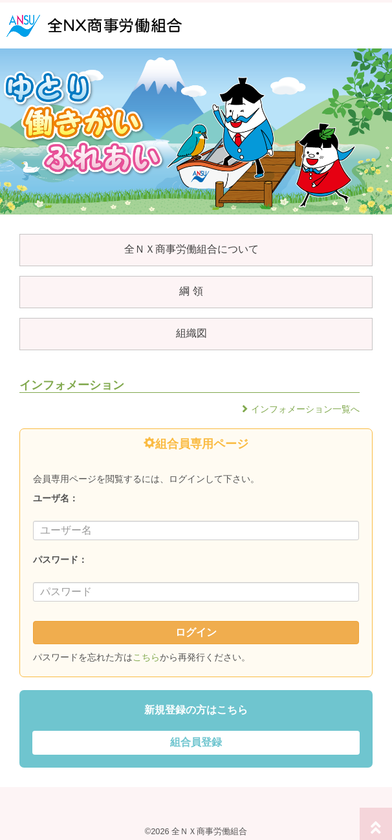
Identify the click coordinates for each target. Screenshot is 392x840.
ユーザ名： (55, 498)
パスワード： (60, 559)
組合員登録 (196, 742)
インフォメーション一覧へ (305, 409)
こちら (146, 657)
